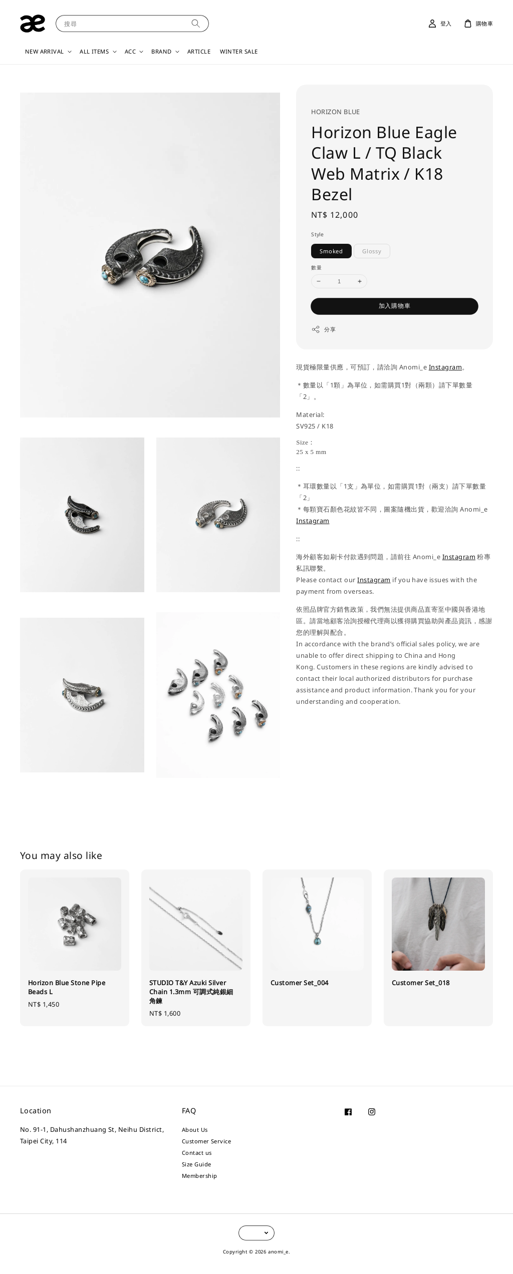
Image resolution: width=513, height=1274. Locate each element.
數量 (316, 267)
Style (317, 234)
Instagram (445, 366)
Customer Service (206, 1141)
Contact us (197, 1152)
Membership (199, 1175)
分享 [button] (323, 329)
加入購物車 (395, 305)
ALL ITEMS (94, 51)
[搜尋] (195, 23)
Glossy (372, 251)
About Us (195, 1129)
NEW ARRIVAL (44, 51)
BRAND (161, 51)
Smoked (331, 251)
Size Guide (196, 1164)
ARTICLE (198, 51)
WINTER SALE (239, 51)
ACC (130, 51)
